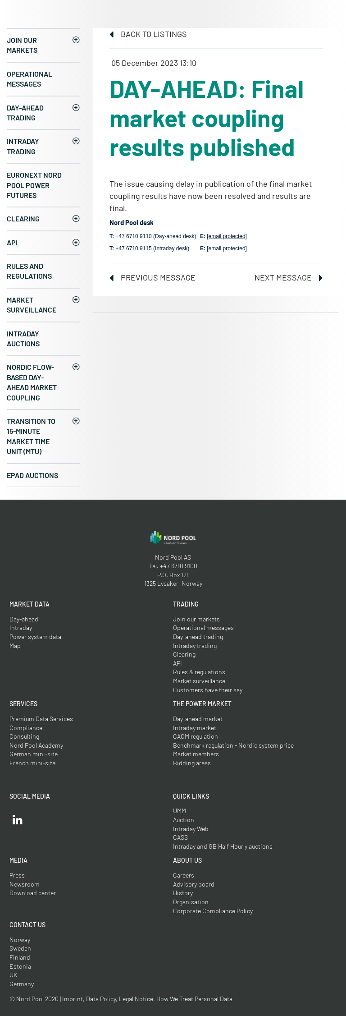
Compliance (25, 727)
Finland (19, 957)
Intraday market (194, 727)
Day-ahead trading (25, 112)
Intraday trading (23, 146)
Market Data (29, 604)
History (183, 892)
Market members (196, 754)
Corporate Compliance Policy (213, 911)
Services (23, 704)
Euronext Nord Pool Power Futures (34, 184)
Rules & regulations (199, 672)
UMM (179, 810)
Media (18, 860)
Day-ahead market (198, 718)
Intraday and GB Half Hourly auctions (223, 846)
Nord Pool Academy (36, 745)
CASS (180, 837)
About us (187, 860)
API (12, 242)
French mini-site (32, 763)
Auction (183, 819)
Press (17, 875)
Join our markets (22, 45)
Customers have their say (207, 690)
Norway (19, 939)
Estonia (20, 966)
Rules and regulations (29, 271)
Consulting (24, 736)
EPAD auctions (32, 475)
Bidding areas (192, 763)
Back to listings (148, 34)
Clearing (23, 218)
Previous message (152, 277)
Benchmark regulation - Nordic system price (233, 745)
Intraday (20, 627)
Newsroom (24, 884)
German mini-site (33, 754)
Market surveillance (31, 304)
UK (13, 975)
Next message (289, 277)
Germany (21, 984)
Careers (183, 875)
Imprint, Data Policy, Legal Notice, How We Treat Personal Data (147, 998)
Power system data (35, 636)
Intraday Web (191, 828)
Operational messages (29, 78)
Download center (32, 892)
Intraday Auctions (23, 338)
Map (15, 645)
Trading (186, 604)
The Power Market (202, 704)
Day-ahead (23, 619)
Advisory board (193, 884)
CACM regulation (195, 736)
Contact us (27, 925)
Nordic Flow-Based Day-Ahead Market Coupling (32, 382)
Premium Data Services (41, 718)
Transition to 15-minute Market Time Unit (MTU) (31, 436)
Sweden (20, 948)
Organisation (191, 902)
